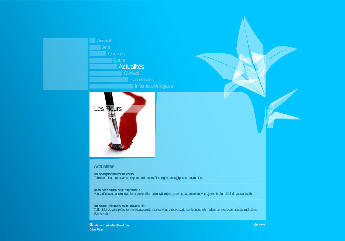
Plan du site (123, 225)
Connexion (260, 224)
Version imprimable (102, 225)
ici (177, 178)
